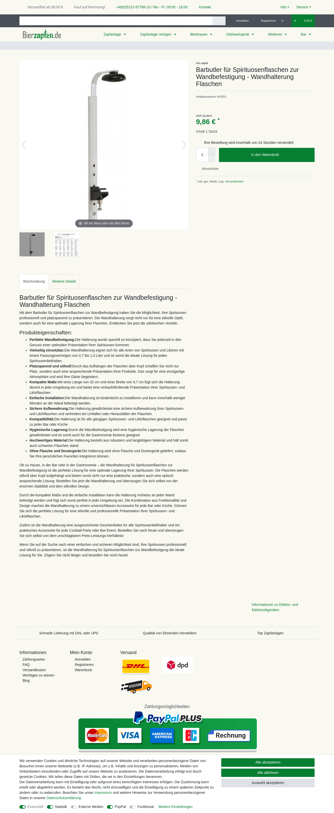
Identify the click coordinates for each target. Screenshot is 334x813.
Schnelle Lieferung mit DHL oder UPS (68, 633)
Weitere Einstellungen (175, 807)
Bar (304, 34)
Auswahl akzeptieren (268, 783)
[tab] (34, 281)
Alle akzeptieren (268, 762)
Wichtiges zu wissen (38, 675)
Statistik (61, 807)
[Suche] (218, 20)
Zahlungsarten (33, 659)
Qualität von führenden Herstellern (170, 633)
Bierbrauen (199, 34)
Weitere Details (64, 281)
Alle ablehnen (268, 773)
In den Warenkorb (281, 155)
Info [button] (283, 7)
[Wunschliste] (285, 20)
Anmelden (83, 659)
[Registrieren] (266, 20)
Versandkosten (234, 181)
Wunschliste (208, 169)
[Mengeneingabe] (202, 155)
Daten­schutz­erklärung (63, 798)
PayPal (120, 807)
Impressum (103, 793)
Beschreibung (34, 281)
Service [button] (302, 7)
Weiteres (275, 34)
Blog (26, 681)
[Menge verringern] (211, 158)
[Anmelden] (240, 20)
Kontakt (202, 7)
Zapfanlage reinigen (156, 34)
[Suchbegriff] (115, 20)
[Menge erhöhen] (211, 151)
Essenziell (35, 807)
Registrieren (84, 665)
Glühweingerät (238, 34)
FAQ (26, 665)
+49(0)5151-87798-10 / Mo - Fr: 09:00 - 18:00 (149, 7)
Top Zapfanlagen (270, 633)
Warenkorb (83, 670)
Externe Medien (91, 807)
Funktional (145, 807)
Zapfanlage (112, 34)
